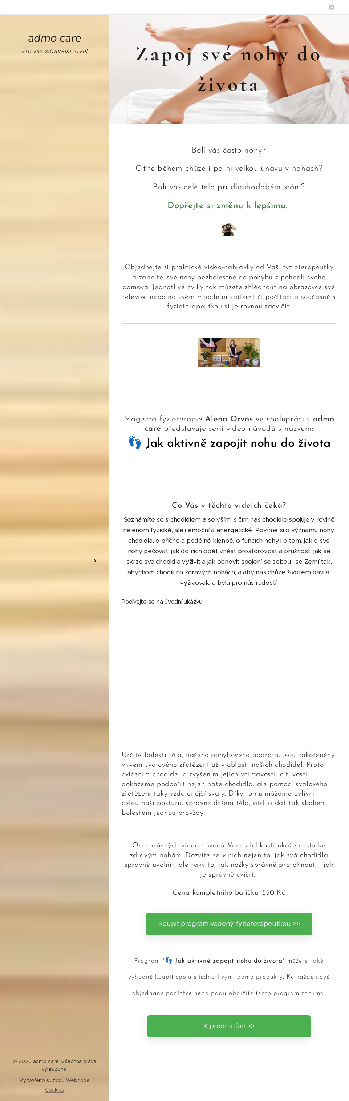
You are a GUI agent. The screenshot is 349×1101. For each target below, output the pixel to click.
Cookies (54, 1089)
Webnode (78, 1080)
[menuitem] (54, 539)
